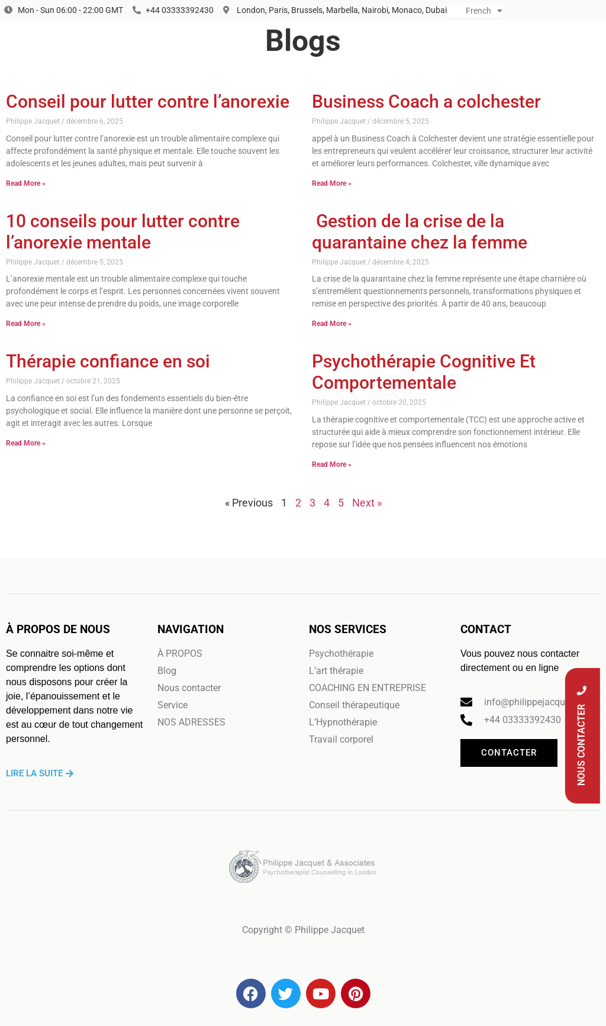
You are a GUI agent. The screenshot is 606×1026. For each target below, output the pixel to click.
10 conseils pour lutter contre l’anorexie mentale (123, 232)
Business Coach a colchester (426, 101)
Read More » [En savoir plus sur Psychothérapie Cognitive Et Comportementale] (332, 464)
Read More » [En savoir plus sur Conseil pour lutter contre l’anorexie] (26, 183)
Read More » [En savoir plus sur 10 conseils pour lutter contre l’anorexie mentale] (26, 324)
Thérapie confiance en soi (108, 361)
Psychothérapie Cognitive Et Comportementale (424, 372)
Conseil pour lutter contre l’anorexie (147, 101)
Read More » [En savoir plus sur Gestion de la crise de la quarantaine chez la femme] (332, 324)
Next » (367, 502)
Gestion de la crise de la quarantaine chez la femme (419, 232)
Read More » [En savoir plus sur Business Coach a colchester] (332, 183)
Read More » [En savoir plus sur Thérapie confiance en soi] (26, 443)
